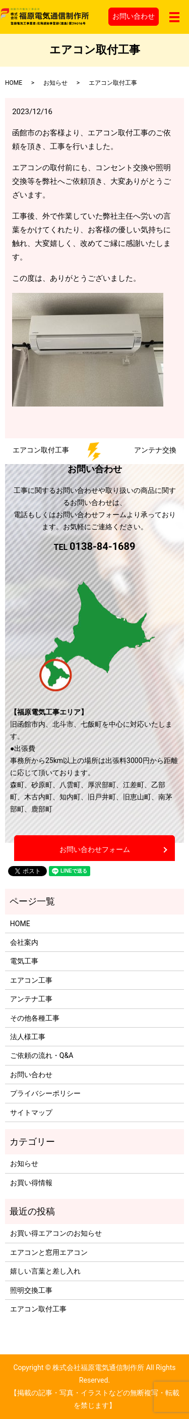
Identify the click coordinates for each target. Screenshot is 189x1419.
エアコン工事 (31, 980)
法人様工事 (27, 1037)
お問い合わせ (133, 16)
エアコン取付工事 (38, 1309)
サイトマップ (31, 1112)
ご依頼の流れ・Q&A (41, 1055)
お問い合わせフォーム (94, 849)
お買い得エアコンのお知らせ (56, 1233)
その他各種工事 (34, 1018)
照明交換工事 (31, 1290)
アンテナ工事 (31, 999)
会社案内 (24, 942)
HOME (13, 82)
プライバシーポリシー (45, 1093)
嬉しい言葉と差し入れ (45, 1271)
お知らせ (55, 82)
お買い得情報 (31, 1183)
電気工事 (24, 961)
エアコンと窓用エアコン (49, 1252)
